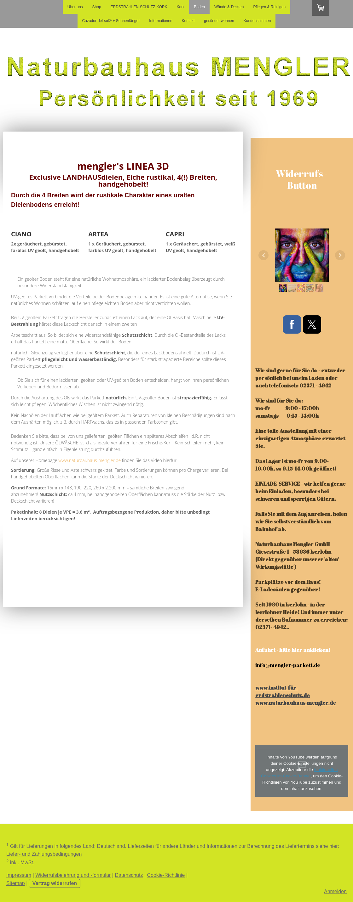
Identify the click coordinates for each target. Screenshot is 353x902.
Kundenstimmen (257, 21)
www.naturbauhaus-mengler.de (89, 460)
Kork (181, 7)
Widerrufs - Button (302, 179)
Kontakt (188, 21)
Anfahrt (265, 649)
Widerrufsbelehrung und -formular (73, 875)
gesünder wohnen (219, 21)
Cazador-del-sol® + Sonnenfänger (111, 21)
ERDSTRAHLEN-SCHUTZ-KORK (139, 7)
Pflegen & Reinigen (269, 7)
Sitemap (15, 883)
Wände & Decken (229, 7)
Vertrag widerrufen (54, 883)
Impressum (18, 875)
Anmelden (335, 891)
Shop (96, 7)
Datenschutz (129, 875)
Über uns (75, 7)
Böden (199, 7)
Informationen (160, 21)
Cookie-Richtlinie (166, 875)
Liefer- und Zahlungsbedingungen (44, 854)
